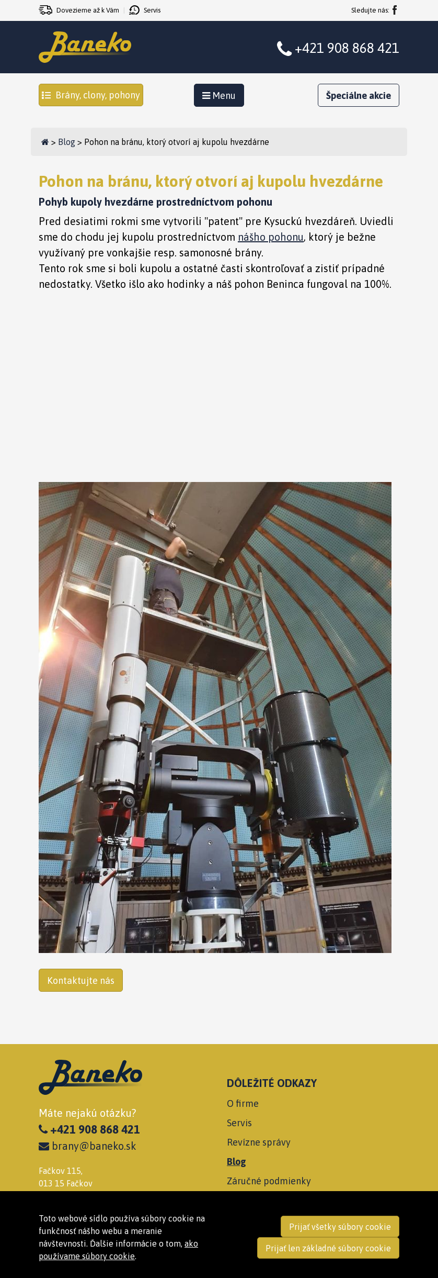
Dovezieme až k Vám (87, 10)
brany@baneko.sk (87, 1146)
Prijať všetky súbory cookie (340, 1226)
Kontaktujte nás (80, 980)
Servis (152, 10)
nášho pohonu (271, 237)
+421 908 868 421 (347, 48)
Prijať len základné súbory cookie (328, 1248)
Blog (66, 142)
